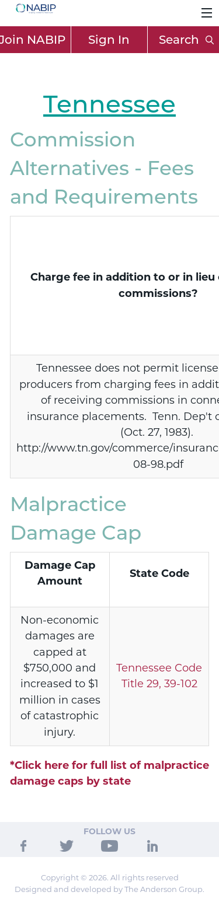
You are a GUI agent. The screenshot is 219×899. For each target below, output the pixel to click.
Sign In (109, 40)
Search (186, 40)
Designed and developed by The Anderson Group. (109, 889)
